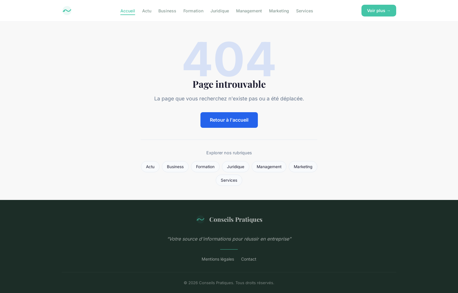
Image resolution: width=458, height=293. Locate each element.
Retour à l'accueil (229, 120)
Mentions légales (218, 258)
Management (249, 10)
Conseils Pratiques (229, 219)
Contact (248, 258)
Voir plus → (379, 10)
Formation (193, 10)
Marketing (279, 10)
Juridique (219, 10)
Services (304, 10)
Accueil (127, 10)
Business (167, 10)
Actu (146, 10)
